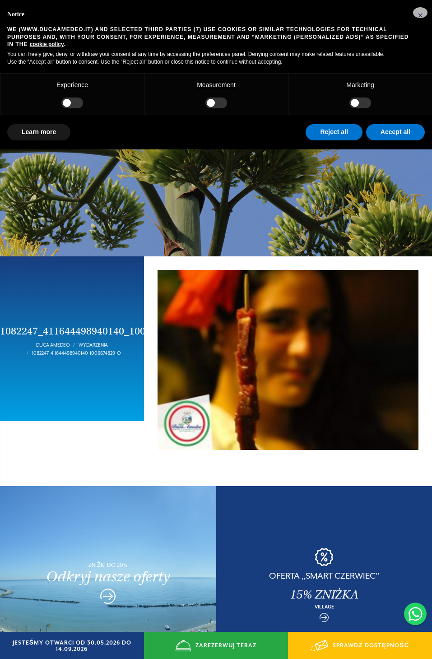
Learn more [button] (39, 131)
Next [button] (422, 572)
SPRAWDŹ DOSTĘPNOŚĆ (360, 645)
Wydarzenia (93, 332)
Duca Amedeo (53, 332)
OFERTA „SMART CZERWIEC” (324, 563)
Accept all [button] (395, 131)
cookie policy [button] (47, 44)
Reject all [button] (334, 131)
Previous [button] (225, 572)
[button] (420, 12)
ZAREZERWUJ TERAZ (216, 645)
